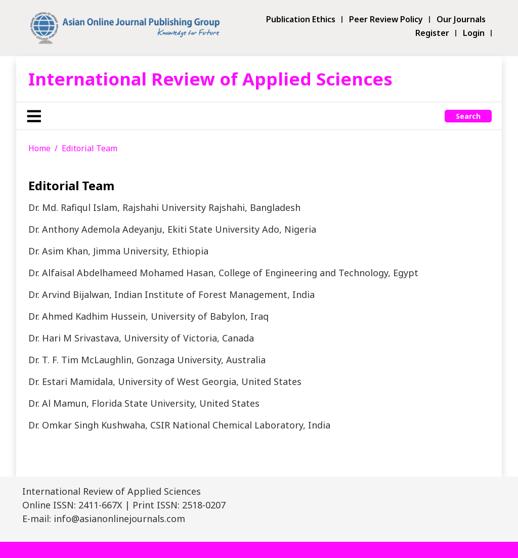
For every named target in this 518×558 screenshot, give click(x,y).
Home (39, 148)
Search (468, 116)
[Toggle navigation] (34, 115)
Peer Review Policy (386, 19)
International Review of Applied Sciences (210, 79)
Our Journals (461, 19)
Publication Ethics (300, 19)
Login (474, 33)
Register (432, 33)
